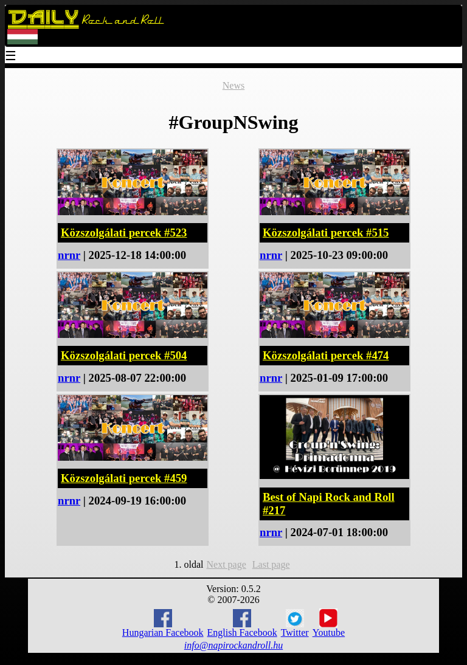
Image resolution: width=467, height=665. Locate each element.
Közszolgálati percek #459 (124, 478)
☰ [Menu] (11, 56)
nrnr (69, 255)
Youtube (329, 623)
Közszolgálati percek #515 (326, 232)
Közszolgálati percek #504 (124, 355)
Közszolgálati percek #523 (124, 232)
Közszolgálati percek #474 (326, 355)
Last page (271, 564)
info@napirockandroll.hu (233, 645)
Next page (226, 564)
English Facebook (242, 623)
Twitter (295, 623)
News (233, 85)
